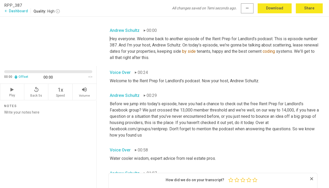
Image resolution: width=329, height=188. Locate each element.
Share (309, 8)
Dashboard (16, 11)
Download (274, 8)
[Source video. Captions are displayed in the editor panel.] (48, 41)
